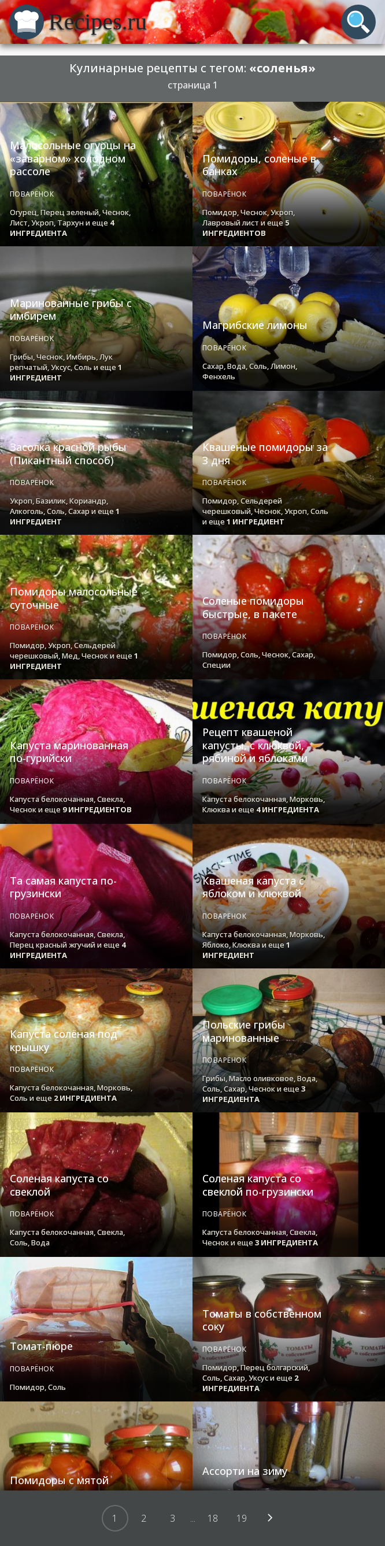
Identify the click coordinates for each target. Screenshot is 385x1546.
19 (241, 1518)
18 (213, 1518)
